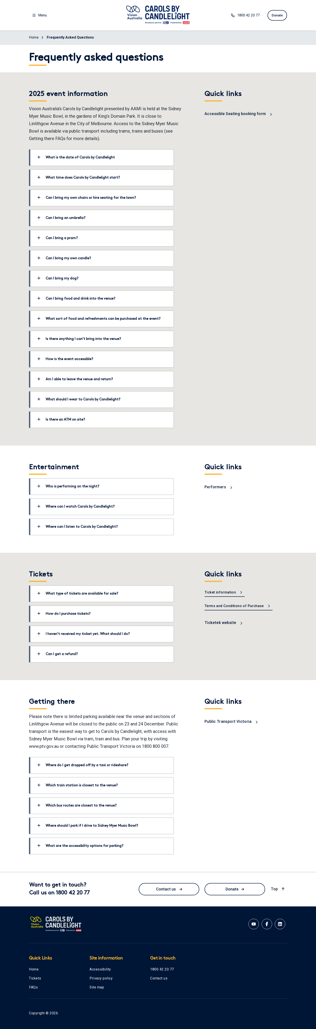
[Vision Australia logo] (158, 14)
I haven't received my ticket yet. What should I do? (83, 634)
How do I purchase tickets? (63, 614)
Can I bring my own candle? (64, 258)
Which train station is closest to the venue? (77, 785)
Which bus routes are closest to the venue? (77, 805)
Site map (97, 987)
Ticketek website (224, 622)
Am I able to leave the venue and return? (75, 379)
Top (278, 888)
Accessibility (100, 969)
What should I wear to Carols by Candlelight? (78, 399)
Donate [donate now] (276, 15)
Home (34, 969)
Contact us (169, 889)
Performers (219, 487)
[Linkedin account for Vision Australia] (280, 924)
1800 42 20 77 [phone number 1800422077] (243, 15)
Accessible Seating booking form (238, 113)
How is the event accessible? (65, 359)
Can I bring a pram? (57, 238)
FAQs (33, 987)
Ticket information (223, 592)
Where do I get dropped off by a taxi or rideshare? (82, 765)
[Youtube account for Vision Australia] (253, 924)
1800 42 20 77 (162, 969)
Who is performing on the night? (68, 486)
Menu (39, 15)
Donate (235, 889)
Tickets (35, 978)
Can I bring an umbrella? (61, 218)
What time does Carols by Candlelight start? (78, 177)
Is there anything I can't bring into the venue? (79, 339)
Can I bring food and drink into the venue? (76, 298)
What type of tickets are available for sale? (77, 593)
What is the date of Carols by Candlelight (76, 157)
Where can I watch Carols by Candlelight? (76, 506)
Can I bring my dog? (57, 278)
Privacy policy (101, 978)
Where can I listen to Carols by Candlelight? (77, 527)
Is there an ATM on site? (61, 419)
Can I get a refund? (57, 654)
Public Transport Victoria (231, 721)
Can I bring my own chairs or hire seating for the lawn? (86, 198)
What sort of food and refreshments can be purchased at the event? (98, 319)
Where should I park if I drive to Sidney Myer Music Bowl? (87, 826)
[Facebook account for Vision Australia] (267, 924)
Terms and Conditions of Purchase (237, 606)
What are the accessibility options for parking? (80, 846)
